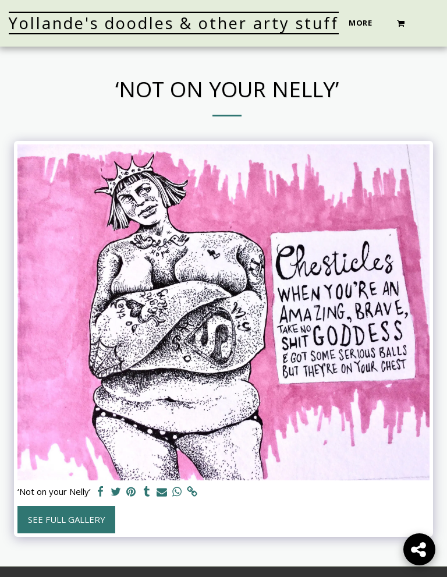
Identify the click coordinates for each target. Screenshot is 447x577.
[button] (401, 23)
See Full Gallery (66, 519)
